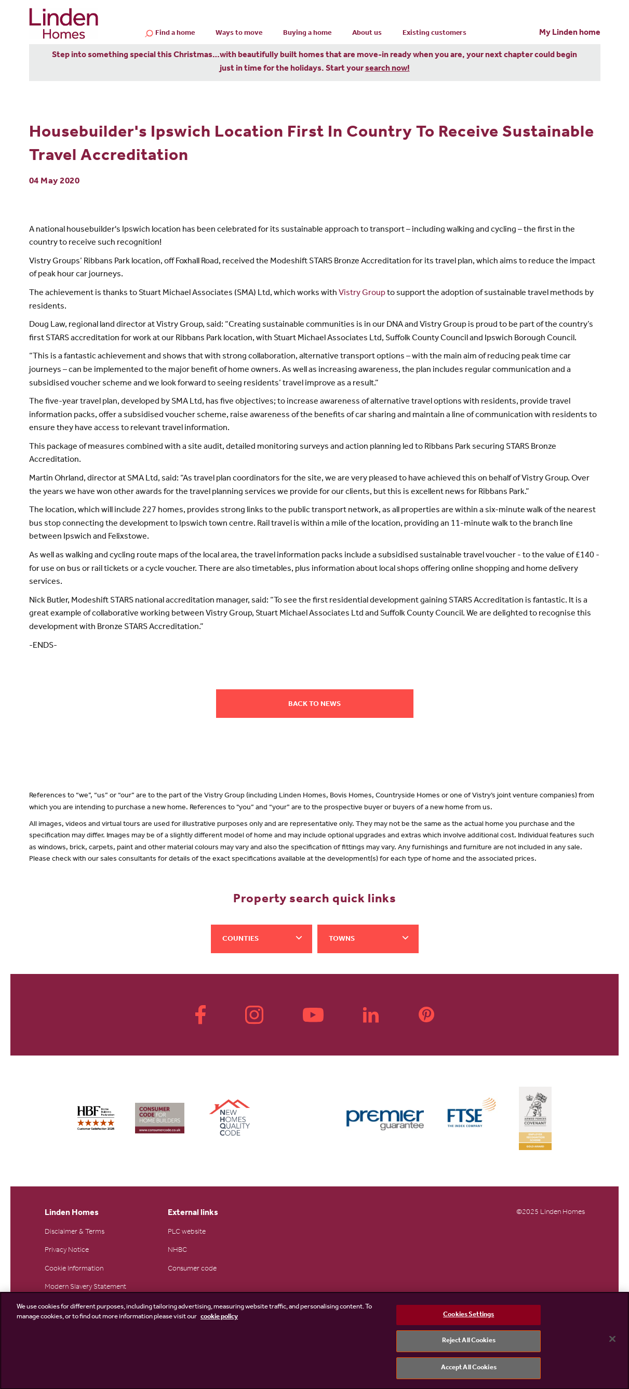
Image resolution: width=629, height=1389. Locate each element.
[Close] (612, 1341)
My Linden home (569, 33)
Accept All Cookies (469, 1370)
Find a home (175, 34)
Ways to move (239, 33)
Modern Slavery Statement (85, 1287)
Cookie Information (74, 1269)
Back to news (314, 705)
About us (367, 33)
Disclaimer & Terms (74, 1232)
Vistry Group (362, 293)
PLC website (187, 1232)
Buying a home (307, 33)
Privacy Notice (67, 1250)
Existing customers (434, 33)
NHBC (177, 1250)
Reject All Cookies (469, 1343)
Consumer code (192, 1269)
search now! (387, 69)
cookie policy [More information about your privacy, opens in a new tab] (219, 1319)
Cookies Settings (468, 1317)
